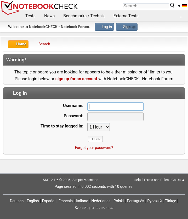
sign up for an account (76, 78)
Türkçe (170, 201)
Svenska (82, 208)
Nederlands (100, 201)
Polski (118, 201)
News (49, 15)
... (182, 15)
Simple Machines (85, 180)
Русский (154, 201)
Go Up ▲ (178, 180)
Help (137, 180)
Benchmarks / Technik (84, 15)
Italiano (82, 201)
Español (48, 201)
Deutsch (17, 201)
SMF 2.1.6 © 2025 (56, 180)
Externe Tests (126, 15)
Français (66, 201)
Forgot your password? (94, 148)
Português (135, 201)
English (33, 201)
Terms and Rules (156, 180)
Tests (30, 15)
